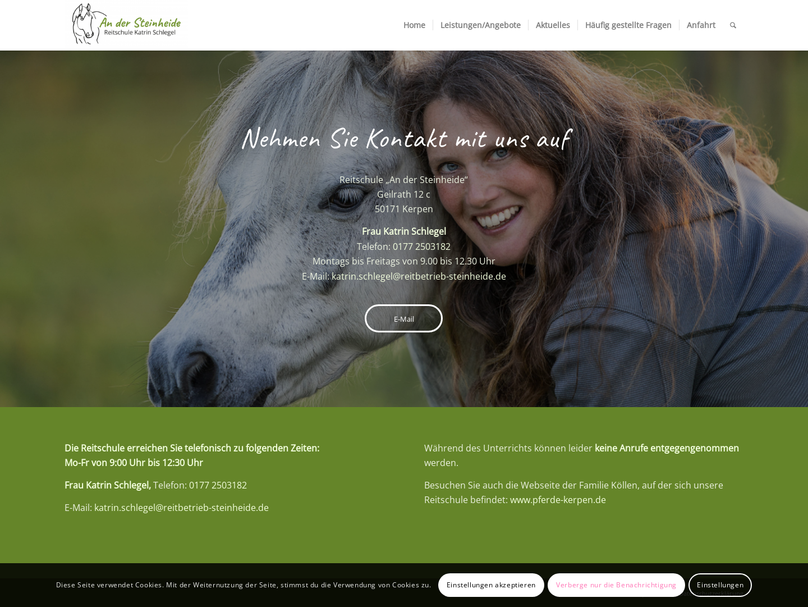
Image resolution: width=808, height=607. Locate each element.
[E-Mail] (404, 318)
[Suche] (733, 25)
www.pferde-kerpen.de (558, 500)
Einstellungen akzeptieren (491, 585)
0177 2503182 (422, 246)
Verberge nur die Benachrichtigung (616, 585)
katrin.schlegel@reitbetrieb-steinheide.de (419, 276)
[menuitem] (414, 25)
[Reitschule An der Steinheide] (126, 25)
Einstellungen (720, 585)
